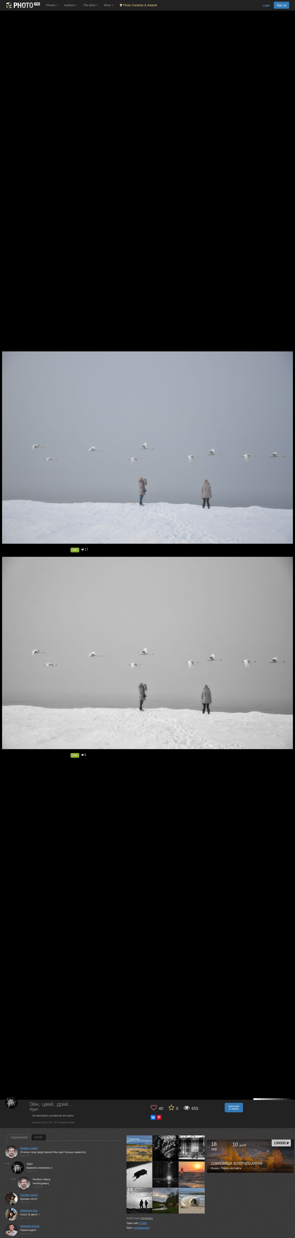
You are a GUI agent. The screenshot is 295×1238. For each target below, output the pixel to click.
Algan (34, 1109)
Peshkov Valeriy (29, 1148)
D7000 (143, 1223)
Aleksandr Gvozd (29, 1226)
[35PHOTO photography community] (22, 5)
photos (147, 1218)
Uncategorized (141, 1227)
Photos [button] (52, 5)
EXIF (39, 1137)
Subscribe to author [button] (233, 1107)
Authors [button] (70, 5)
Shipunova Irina (28, 1210)
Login (266, 5)
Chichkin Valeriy (29, 1195)
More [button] (108, 5)
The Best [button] (90, 5)
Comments (19, 1137)
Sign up (281, 5)
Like (75, 549)
